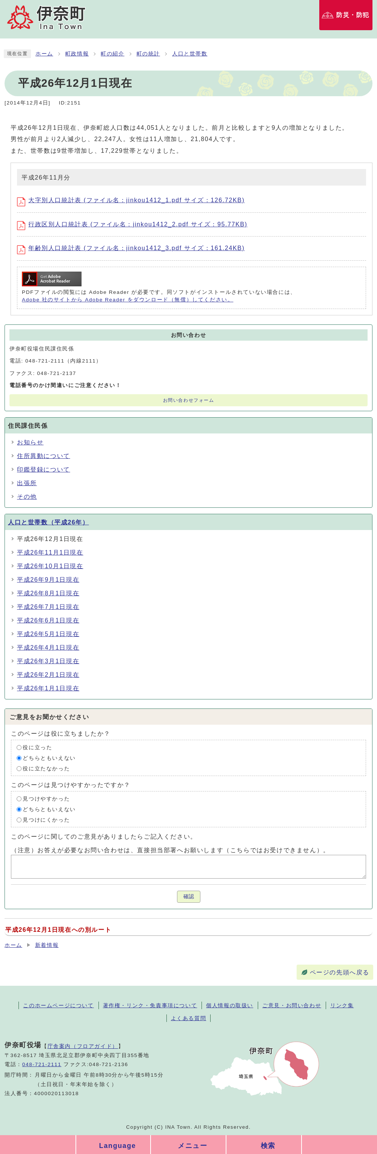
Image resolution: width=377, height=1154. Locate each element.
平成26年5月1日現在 (48, 634)
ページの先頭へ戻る (339, 972)
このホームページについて (58, 1005)
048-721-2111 (42, 1064)
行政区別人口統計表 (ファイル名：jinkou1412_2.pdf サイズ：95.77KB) (132, 224)
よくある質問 (188, 1018)
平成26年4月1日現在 (48, 647)
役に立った (37, 747)
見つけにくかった (46, 820)
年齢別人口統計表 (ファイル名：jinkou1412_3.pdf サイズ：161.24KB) (131, 248)
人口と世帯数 (190, 54)
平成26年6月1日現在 (48, 620)
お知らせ (30, 442)
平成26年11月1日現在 (50, 552)
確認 (188, 896)
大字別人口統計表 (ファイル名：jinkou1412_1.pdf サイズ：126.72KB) (131, 200)
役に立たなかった (46, 768)
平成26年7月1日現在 (48, 607)
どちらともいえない (49, 758)
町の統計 (148, 54)
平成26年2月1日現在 (48, 675)
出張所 (27, 483)
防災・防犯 (352, 15)
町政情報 (77, 54)
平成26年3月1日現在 (48, 661)
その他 (27, 496)
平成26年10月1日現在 (50, 566)
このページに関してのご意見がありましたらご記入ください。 (104, 836)
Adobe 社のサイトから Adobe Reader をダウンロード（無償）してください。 (127, 300)
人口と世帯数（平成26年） (48, 522)
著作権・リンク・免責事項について (150, 1005)
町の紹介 (112, 54)
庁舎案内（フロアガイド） (83, 1046)
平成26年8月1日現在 (48, 593)
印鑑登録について (43, 469)
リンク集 (342, 1005)
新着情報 (46, 945)
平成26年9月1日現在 (48, 579)
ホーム (44, 54)
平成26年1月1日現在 (48, 688)
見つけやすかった (46, 799)
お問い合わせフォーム (188, 400)
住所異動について (43, 456)
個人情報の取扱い (229, 1005)
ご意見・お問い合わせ (291, 1005)
